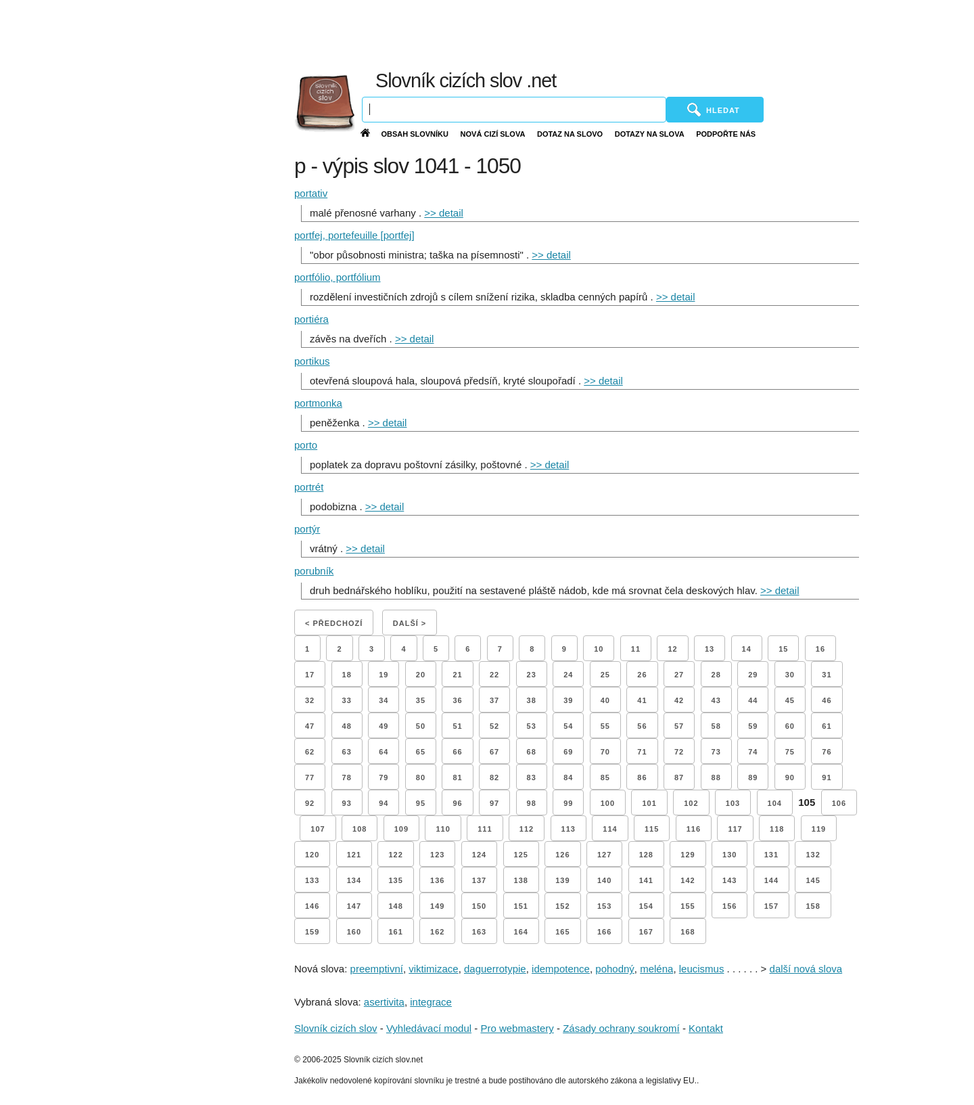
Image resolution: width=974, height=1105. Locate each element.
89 (753, 777)
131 (771, 855)
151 (521, 906)
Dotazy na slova (650, 134)
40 (605, 700)
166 (604, 932)
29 (753, 675)
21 (457, 675)
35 (420, 700)
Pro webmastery (516, 1028)
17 (310, 675)
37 (494, 700)
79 (383, 777)
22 (494, 675)
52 (494, 726)
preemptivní (376, 968)
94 (383, 803)
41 (642, 700)
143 (729, 880)
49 (383, 726)
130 (729, 855)
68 (531, 752)
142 (687, 880)
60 (790, 726)
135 (395, 880)
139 (562, 880)
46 (826, 700)
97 (494, 803)
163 (479, 932)
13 (709, 649)
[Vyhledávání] (514, 109)
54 (568, 726)
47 (310, 726)
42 (679, 700)
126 (562, 855)
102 (691, 803)
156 (729, 906)
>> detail (443, 213)
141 (646, 880)
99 (568, 803)
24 (568, 675)
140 (604, 880)
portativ (310, 193)
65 (420, 752)
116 (694, 829)
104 (775, 803)
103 (733, 803)
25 (605, 675)
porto (305, 445)
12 (672, 649)
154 (646, 906)
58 (716, 726)
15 (783, 649)
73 (716, 752)
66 (457, 752)
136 (437, 880)
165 (562, 932)
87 (679, 777)
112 (526, 829)
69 (568, 752)
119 (819, 829)
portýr (307, 529)
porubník (313, 571)
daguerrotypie (495, 968)
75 (790, 752)
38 (531, 700)
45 (790, 700)
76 (826, 752)
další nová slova (806, 968)
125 (521, 855)
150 (479, 906)
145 (813, 880)
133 (312, 880)
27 (679, 675)
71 (642, 752)
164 (521, 932)
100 (608, 803)
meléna (656, 968)
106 (839, 803)
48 (347, 726)
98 (531, 803)
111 (485, 829)
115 (652, 829)
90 (790, 777)
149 (437, 906)
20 (420, 675)
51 (457, 726)
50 (420, 726)
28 (716, 675)
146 (312, 906)
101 (649, 803)
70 (605, 752)
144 (771, 880)
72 (679, 752)
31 (826, 675)
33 (347, 700)
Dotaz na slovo (570, 134)
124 (479, 855)
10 (598, 649)
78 (347, 777)
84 (568, 777)
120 (312, 855)
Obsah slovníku (414, 134)
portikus (312, 361)
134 (354, 880)
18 (347, 675)
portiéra (311, 319)
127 (604, 855)
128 (646, 855)
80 (420, 777)
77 (310, 777)
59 (753, 726)
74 (753, 752)
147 (354, 906)
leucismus (701, 968)
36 (457, 700)
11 (636, 649)
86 (642, 777)
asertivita (384, 1002)
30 (790, 675)
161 (395, 932)
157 (771, 906)
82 (494, 777)
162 (437, 932)
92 (310, 803)
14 (746, 649)
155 (687, 906)
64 (383, 752)
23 (531, 675)
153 (604, 906)
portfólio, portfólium (337, 277)
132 (813, 855)
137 (479, 880)
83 (531, 777)
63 (347, 752)
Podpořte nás (726, 134)
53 (531, 726)
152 (562, 906)
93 (347, 803)
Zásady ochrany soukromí (621, 1028)
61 (826, 726)
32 (310, 700)
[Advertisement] (649, 33)
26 (642, 675)
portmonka (318, 403)
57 (679, 726)
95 (420, 803)
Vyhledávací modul (428, 1028)
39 (568, 700)
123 (437, 855)
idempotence (561, 968)
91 (826, 777)
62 (310, 752)
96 (457, 803)
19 (383, 675)
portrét (308, 487)
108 (359, 829)
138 (521, 880)
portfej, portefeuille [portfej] (354, 235)
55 (605, 726)
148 (395, 906)
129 (687, 855)
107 (317, 829)
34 (383, 700)
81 (457, 777)
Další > (409, 623)
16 (820, 649)
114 (610, 829)
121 (354, 855)
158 (813, 906)
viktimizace (433, 968)
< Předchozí (334, 623)
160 (354, 932)
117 (735, 829)
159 (312, 932)
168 (687, 932)
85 (605, 777)
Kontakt (706, 1028)
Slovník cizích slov (335, 1028)
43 (716, 700)
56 (642, 726)
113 (568, 829)
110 (443, 829)
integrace (431, 1002)
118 (777, 829)
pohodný (614, 968)
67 (494, 752)
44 (753, 700)
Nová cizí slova (493, 134)
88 (716, 777)
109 (401, 829)
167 (646, 932)
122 (395, 855)
